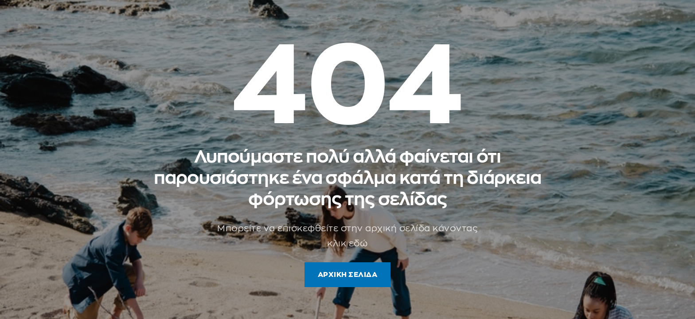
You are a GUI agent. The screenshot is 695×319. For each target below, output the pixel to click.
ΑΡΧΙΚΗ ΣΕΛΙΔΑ (348, 274)
